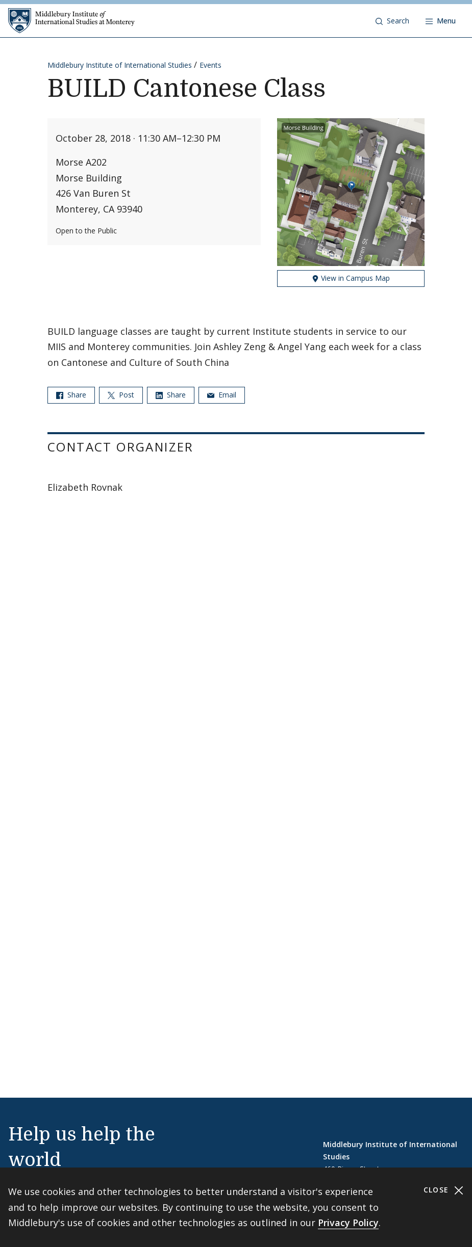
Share (71, 395)
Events (210, 65)
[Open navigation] (440, 21)
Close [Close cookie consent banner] (444, 1190)
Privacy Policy (348, 1222)
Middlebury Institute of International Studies (119, 65)
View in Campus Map (351, 278)
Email (221, 395)
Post (121, 395)
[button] (392, 21)
